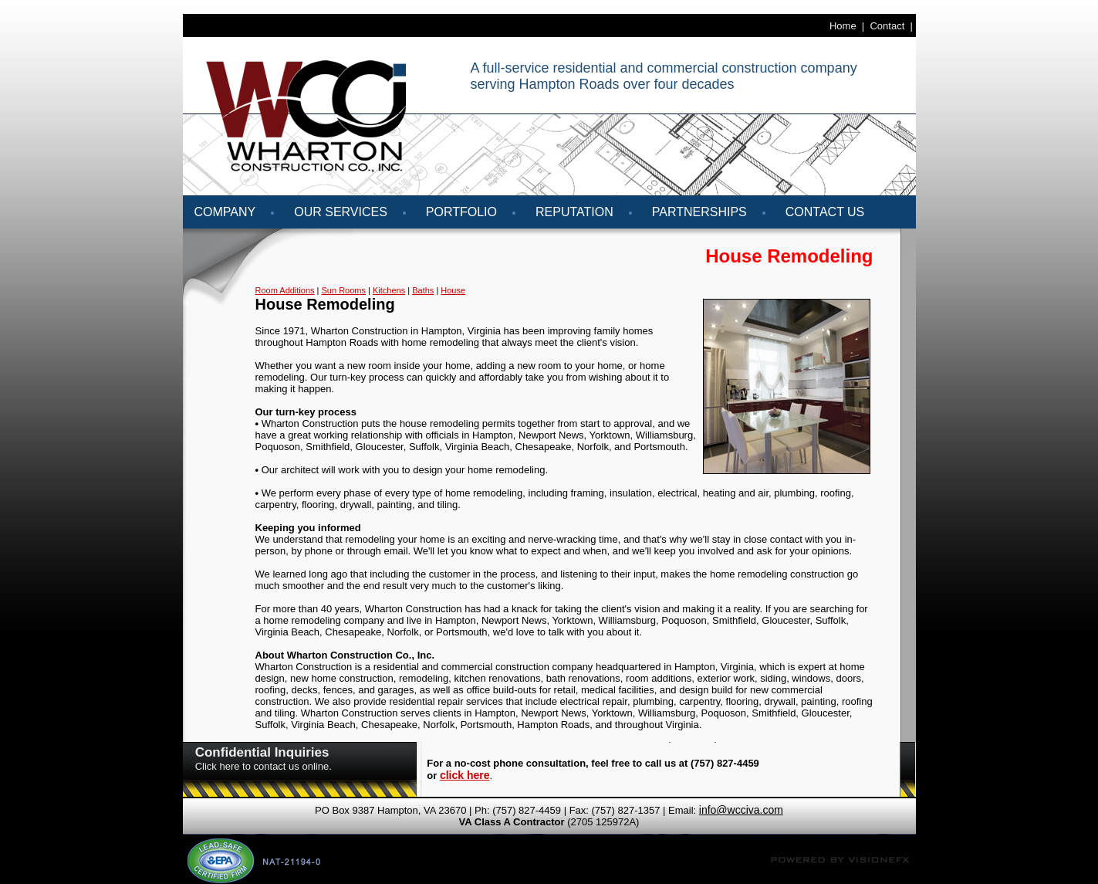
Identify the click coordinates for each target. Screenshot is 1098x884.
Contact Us (825, 211)
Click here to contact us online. (263, 766)
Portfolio (461, 211)
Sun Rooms (344, 290)
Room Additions (285, 290)
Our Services (340, 211)
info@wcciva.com (741, 810)
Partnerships (699, 211)
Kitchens (389, 290)
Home (842, 26)
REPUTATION (574, 211)
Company (225, 211)
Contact (887, 26)
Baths (423, 290)
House (453, 290)
